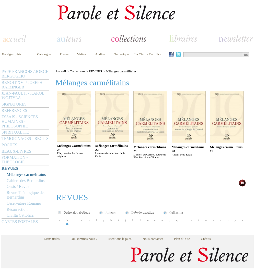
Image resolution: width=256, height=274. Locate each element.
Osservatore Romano (24, 203)
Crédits (206, 239)
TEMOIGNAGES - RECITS (25, 138)
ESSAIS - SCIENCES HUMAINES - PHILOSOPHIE (20, 121)
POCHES (9, 145)
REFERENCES (14, 110)
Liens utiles (52, 239)
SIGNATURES (14, 104)
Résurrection (17, 209)
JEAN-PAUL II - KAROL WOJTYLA (23, 95)
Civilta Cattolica (20, 215)
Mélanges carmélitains (26, 174)
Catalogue (44, 54)
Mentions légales (120, 239)
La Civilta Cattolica (147, 54)
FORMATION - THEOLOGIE (15, 159)
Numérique (121, 54)
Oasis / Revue (18, 186)
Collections (77, 71)
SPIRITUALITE (15, 132)
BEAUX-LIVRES (16, 151)
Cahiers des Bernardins (25, 180)
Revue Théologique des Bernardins (26, 194)
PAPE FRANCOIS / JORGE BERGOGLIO (25, 73)
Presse (64, 54)
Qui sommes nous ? (84, 239)
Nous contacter (153, 239)
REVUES (10, 168)
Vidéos (82, 54)
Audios (100, 54)
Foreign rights (11, 54)
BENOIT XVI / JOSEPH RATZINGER (22, 84)
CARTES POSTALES (20, 221)
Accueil (60, 71)
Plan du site (182, 239)
